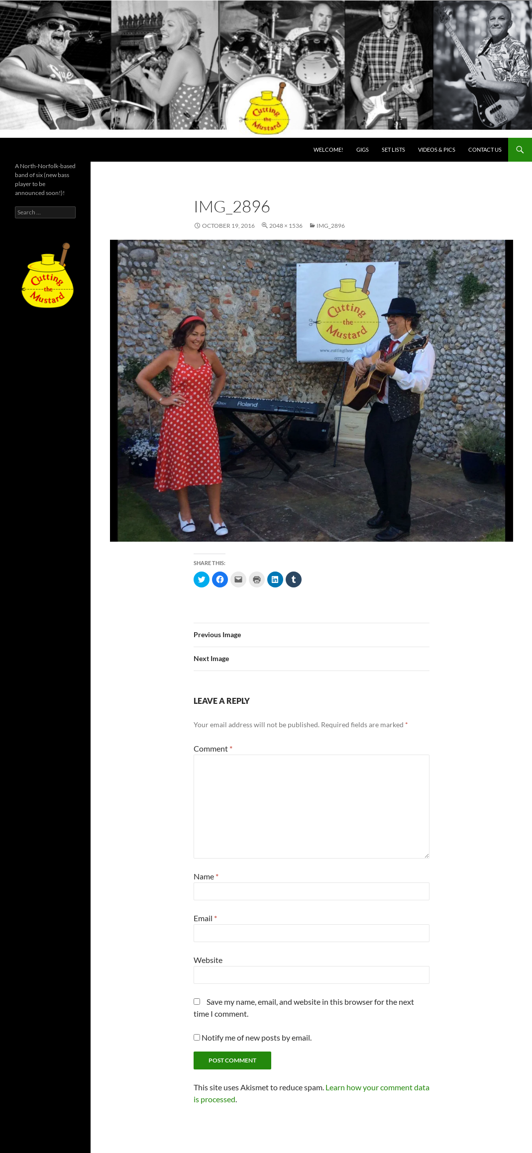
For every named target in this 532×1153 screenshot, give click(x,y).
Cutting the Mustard (55, 149)
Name (206, 876)
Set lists (393, 149)
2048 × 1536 (286, 225)
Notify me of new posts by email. (257, 1037)
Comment (213, 748)
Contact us (485, 149)
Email (205, 918)
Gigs (362, 149)
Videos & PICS (436, 149)
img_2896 (331, 225)
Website (208, 959)
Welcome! (328, 149)
